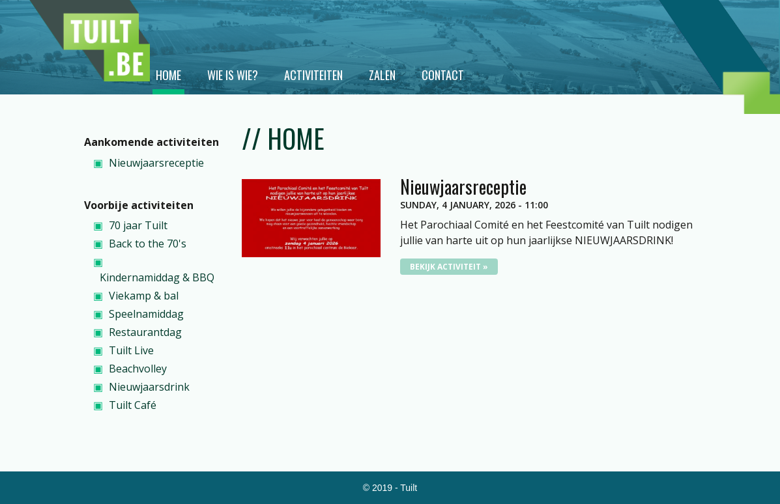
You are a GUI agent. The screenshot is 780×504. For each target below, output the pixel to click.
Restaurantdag (145, 332)
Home (168, 74)
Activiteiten (313, 74)
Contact (443, 74)
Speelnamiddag (146, 314)
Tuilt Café (132, 405)
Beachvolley (138, 368)
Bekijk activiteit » (449, 266)
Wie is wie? (232, 74)
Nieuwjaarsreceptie (156, 163)
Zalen (382, 74)
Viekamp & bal (144, 295)
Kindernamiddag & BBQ (157, 277)
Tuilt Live (131, 350)
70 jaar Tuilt (138, 225)
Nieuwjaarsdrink (149, 387)
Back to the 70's (147, 243)
